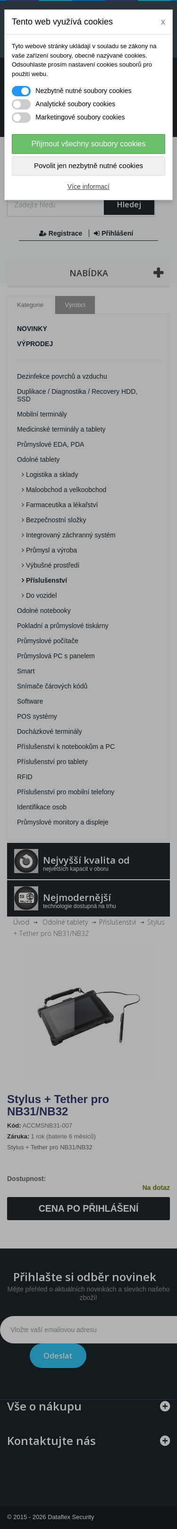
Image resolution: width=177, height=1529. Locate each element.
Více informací (88, 186)
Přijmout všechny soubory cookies (89, 144)
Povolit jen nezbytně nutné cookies (88, 165)
